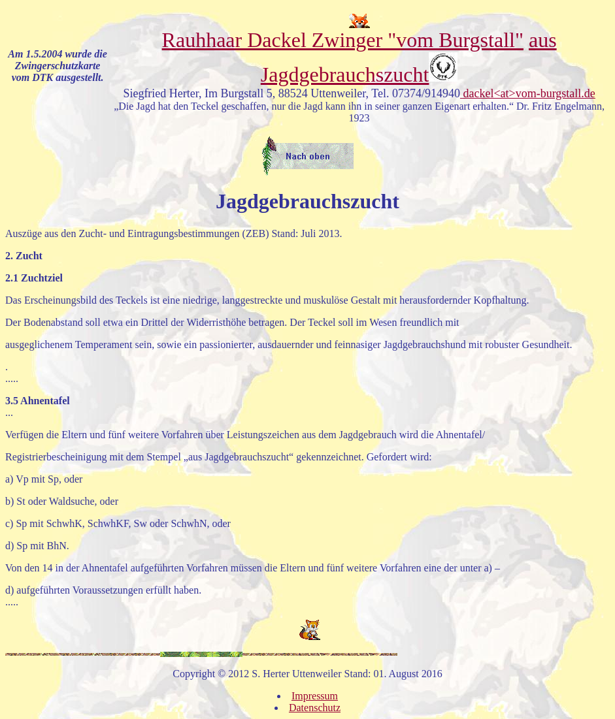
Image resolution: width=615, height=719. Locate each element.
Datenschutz (315, 707)
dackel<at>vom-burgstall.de (527, 93)
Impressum (314, 695)
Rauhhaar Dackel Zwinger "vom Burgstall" (343, 30)
